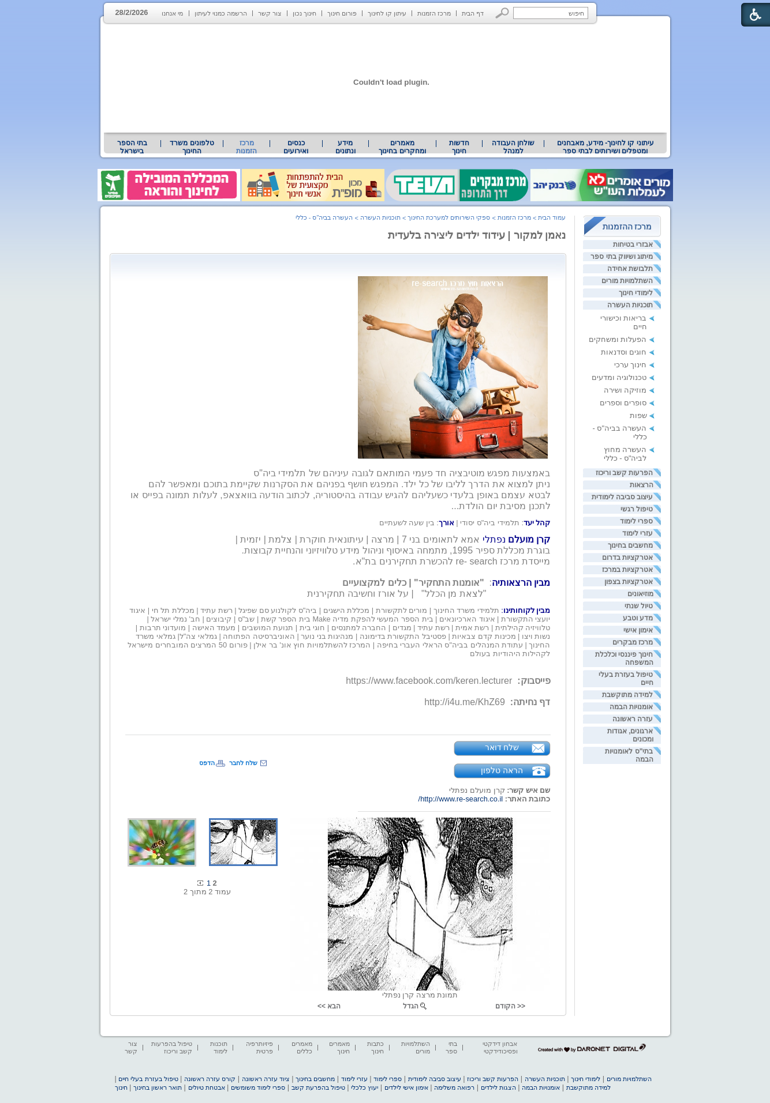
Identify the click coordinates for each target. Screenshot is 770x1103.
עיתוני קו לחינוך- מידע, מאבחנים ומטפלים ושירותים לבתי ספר (605, 147)
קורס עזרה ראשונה (210, 1078)
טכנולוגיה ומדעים (619, 377)
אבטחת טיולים (206, 1087)
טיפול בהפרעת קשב (318, 1087)
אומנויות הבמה (631, 707)
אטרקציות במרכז (627, 570)
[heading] (465, 522)
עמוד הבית (552, 217)
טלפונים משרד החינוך (192, 147)
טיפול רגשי (637, 509)
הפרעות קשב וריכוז (624, 473)
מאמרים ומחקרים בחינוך (402, 147)
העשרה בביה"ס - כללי (324, 217)
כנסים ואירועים (295, 147)
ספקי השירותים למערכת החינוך (449, 217)
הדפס (207, 762)
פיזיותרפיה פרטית (259, 1047)
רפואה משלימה (454, 1087)
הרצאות (641, 485)
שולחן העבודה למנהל (513, 147)
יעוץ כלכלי (364, 1087)
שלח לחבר (243, 762)
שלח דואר (502, 747)
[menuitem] (605, 147)
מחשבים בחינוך (630, 545)
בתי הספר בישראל (132, 147)
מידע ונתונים (345, 147)
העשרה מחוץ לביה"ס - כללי (625, 453)
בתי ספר (451, 1047)
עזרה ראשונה (632, 719)
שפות (638, 415)
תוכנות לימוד (218, 1047)
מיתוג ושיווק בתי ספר (621, 257)
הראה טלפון (502, 770)
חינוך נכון (304, 13)
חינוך (121, 1087)
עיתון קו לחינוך (387, 13)
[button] (502, 13)
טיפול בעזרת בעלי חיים (148, 1078)
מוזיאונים (640, 594)
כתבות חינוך (375, 1047)
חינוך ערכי (630, 364)
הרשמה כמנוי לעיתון (221, 13)
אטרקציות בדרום (627, 558)
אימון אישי (638, 630)
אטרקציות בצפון (628, 582)
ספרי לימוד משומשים (258, 1087)
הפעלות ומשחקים (618, 339)
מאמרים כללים (301, 1047)
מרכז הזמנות (434, 13)
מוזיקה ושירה (625, 390)
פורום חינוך (342, 13)
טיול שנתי (639, 606)
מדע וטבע (638, 618)
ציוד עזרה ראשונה (266, 1078)
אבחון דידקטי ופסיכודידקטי (500, 1047)
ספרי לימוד (636, 521)
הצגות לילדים (498, 1087)
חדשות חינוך (459, 147)
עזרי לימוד (637, 533)
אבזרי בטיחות (633, 244)
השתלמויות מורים (627, 281)
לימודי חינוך (636, 293)
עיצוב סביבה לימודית (622, 497)
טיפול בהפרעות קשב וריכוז (171, 1047)
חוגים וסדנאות (624, 352)
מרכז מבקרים (632, 642)
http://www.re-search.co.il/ (460, 799)
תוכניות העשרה (630, 305)
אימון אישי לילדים (406, 1087)
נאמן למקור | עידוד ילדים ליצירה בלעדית (477, 235)
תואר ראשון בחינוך (157, 1087)
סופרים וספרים (623, 402)
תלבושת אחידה (630, 269)
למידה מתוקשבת (627, 695)
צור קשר (270, 13)
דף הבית (473, 13)
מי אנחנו (172, 13)
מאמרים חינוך (339, 1047)
